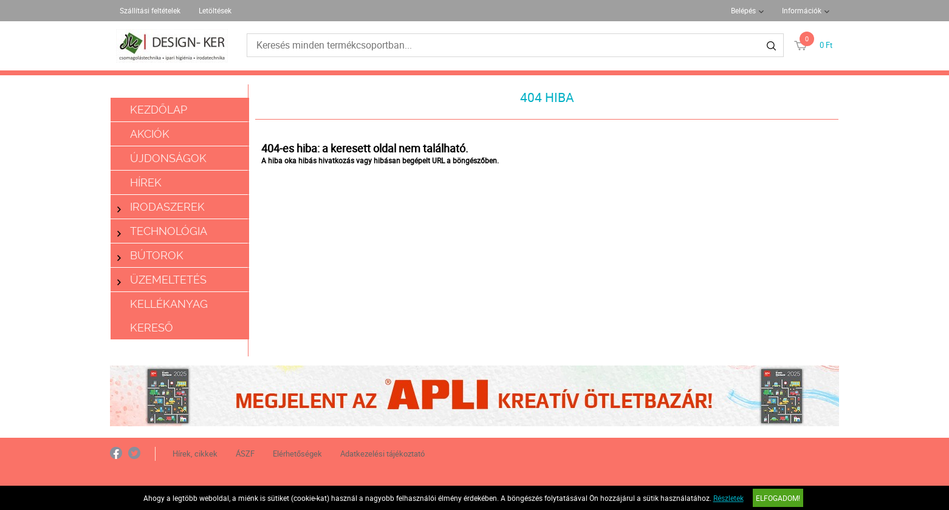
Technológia (162, 231)
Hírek (146, 182)
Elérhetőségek (297, 453)
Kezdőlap (158, 109)
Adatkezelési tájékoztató (382, 453)
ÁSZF (245, 453)
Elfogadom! (778, 498)
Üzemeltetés (162, 279)
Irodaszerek (161, 207)
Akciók (150, 133)
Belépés (743, 10)
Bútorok (150, 255)
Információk (801, 10)
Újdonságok (168, 158)
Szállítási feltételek (150, 10)
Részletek (728, 498)
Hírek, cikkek (195, 453)
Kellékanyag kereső (169, 316)
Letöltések (215, 10)
